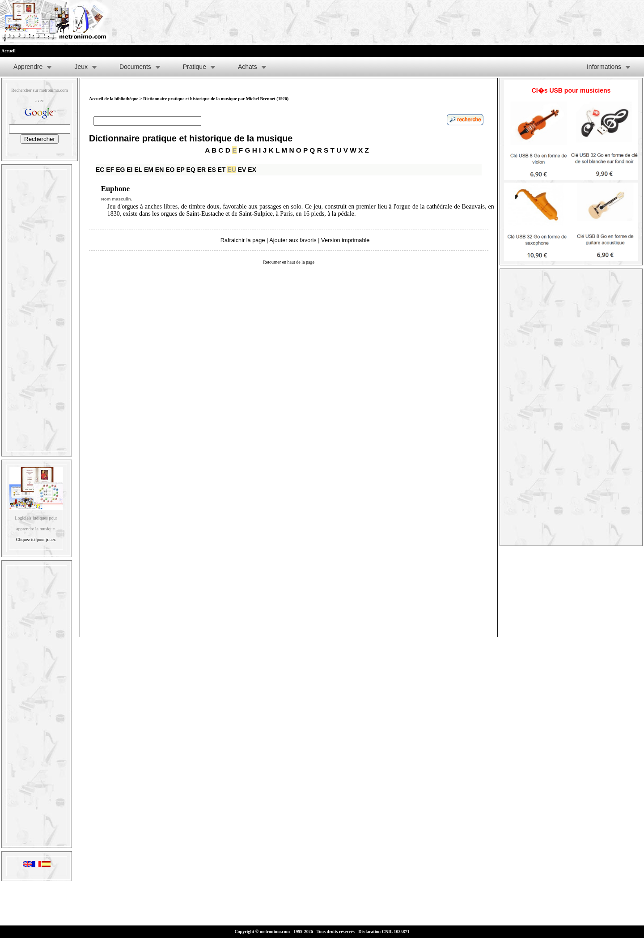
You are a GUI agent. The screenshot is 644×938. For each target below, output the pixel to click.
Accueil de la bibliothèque (113, 98)
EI (129, 169)
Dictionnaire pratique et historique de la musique (190, 138)
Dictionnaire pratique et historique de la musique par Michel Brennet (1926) (215, 98)
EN (159, 169)
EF (110, 169)
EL (138, 169)
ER (201, 169)
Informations (604, 66)
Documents (135, 66)
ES (212, 169)
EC (100, 169)
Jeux (81, 66)
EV (242, 169)
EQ (190, 169)
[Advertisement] (37, 308)
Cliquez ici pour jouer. (36, 539)
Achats (247, 66)
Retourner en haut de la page (288, 262)
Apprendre (27, 66)
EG (120, 169)
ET (222, 169)
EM (148, 169)
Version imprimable (345, 240)
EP (180, 169)
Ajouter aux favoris (292, 240)
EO (169, 169)
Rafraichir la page (242, 240)
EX (252, 169)
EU (231, 169)
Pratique (194, 66)
